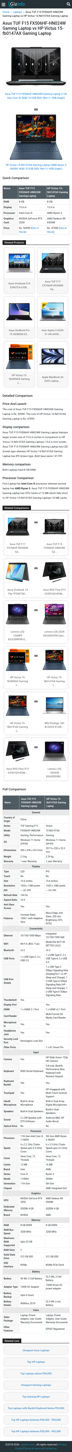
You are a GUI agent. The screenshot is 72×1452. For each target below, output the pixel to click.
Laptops (17, 12)
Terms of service (33, 1448)
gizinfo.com (28, 1444)
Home (6, 12)
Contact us (50, 1448)
